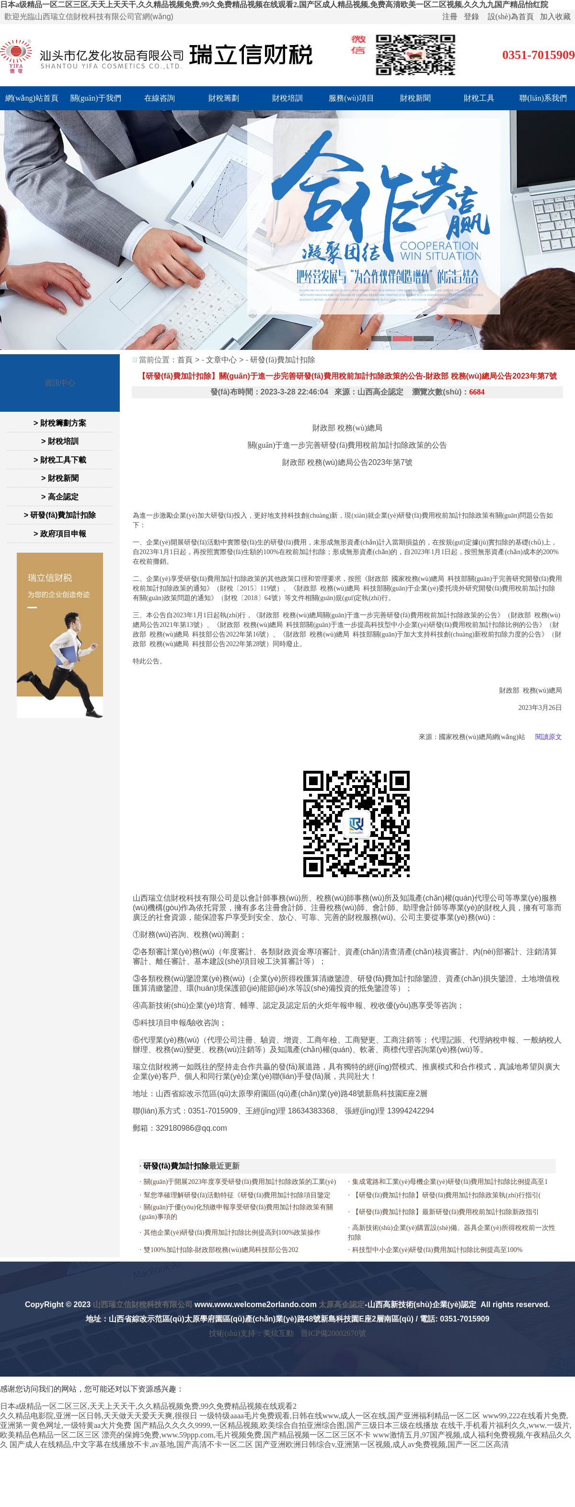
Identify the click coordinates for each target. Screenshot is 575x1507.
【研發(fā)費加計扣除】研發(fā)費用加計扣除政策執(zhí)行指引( (446, 1195)
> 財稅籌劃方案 (60, 423)
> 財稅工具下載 (60, 460)
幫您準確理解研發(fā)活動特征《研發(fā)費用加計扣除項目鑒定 (237, 1195)
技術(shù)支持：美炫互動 (251, 1333)
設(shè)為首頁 (511, 16)
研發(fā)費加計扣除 (282, 360)
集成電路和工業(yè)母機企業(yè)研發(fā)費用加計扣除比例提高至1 (450, 1181)
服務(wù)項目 (351, 98)
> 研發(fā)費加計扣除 (60, 515)
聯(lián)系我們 (543, 98)
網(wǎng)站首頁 (31, 98)
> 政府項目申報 (60, 534)
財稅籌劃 (223, 98)
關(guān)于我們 (95, 98)
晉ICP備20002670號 (333, 1333)
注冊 (450, 16)
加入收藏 (555, 16)
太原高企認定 (342, 1304)
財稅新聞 (415, 98)
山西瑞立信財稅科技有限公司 (143, 1304)
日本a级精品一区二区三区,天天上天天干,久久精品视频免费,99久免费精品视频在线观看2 (148, 1406)
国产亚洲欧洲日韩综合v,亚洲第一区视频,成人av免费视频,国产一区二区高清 (382, 1444)
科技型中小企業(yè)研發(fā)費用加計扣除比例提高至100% (437, 1249)
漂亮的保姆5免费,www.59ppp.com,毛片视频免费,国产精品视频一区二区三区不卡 (236, 1435)
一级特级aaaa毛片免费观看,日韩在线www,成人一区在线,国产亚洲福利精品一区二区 (339, 1416)
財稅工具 (479, 98)
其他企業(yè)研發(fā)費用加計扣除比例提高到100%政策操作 (232, 1232)
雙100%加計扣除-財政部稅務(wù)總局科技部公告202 (221, 1249)
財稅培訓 (287, 98)
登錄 (471, 16)
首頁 (185, 360)
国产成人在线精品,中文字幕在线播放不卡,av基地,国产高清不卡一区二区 (131, 1444)
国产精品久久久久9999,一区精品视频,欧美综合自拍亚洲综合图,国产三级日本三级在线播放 (286, 1425)
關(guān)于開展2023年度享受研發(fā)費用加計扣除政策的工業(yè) (240, 1181)
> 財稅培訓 (60, 441)
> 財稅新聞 (60, 478)
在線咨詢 (159, 98)
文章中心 (221, 360)
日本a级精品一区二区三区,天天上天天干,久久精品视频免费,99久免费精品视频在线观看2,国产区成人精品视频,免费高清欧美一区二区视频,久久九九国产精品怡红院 (274, 4)
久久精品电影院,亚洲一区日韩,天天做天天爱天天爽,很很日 (98, 1416)
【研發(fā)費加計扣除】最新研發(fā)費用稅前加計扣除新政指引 (445, 1212)
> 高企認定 (60, 497)
